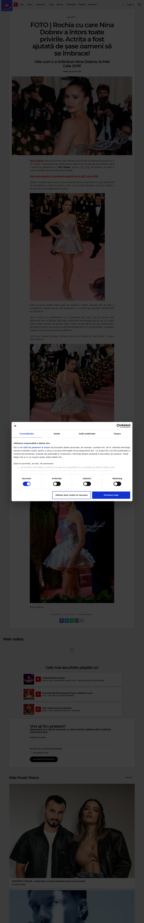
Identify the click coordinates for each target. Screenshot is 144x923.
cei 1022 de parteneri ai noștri (35, 447)
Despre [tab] (117, 434)
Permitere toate (111, 495)
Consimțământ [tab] (27, 434)
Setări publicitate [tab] (87, 434)
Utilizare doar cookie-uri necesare (71, 495)
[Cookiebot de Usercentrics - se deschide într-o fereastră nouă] (118, 426)
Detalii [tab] (57, 434)
